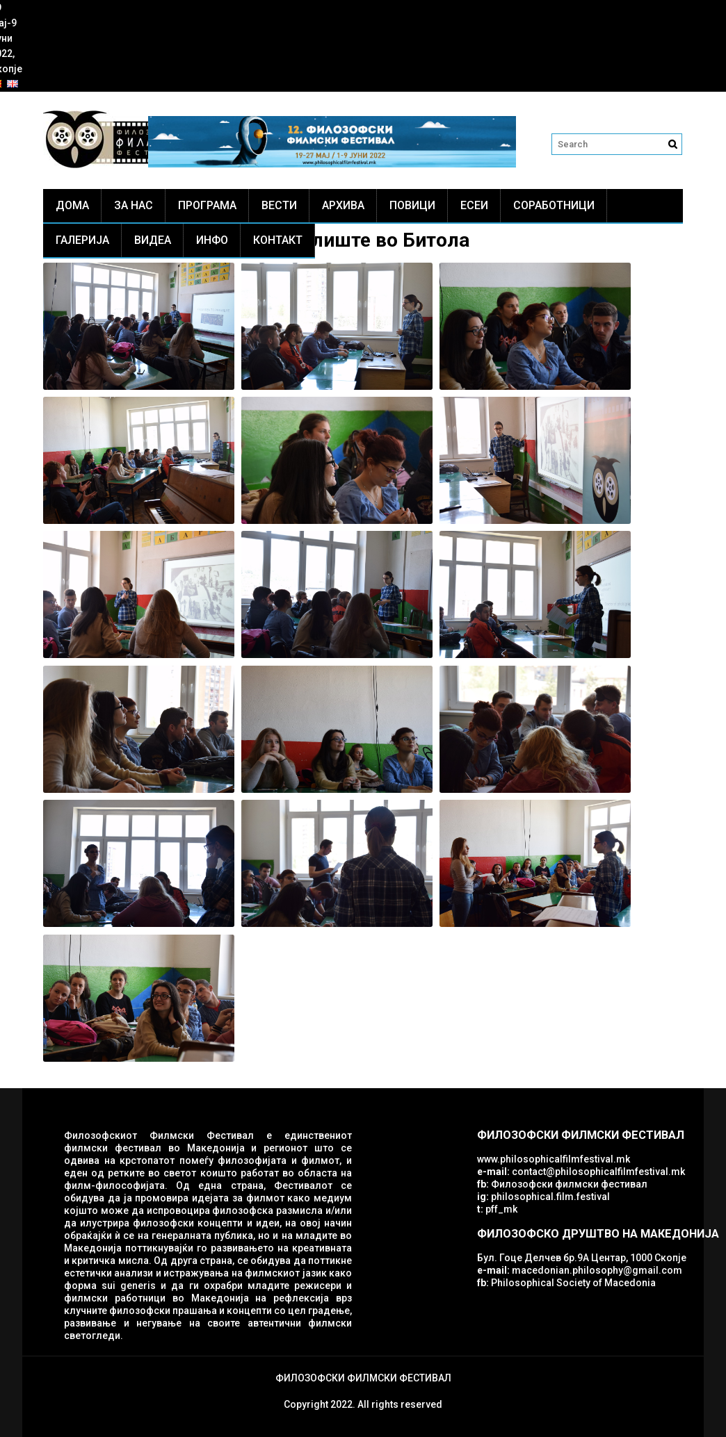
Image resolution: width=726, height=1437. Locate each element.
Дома (72, 205)
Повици (412, 205)
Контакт (277, 240)
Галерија (82, 240)
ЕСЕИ (474, 205)
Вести (279, 205)
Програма (207, 205)
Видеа (152, 240)
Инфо (212, 240)
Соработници (554, 205)
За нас (133, 205)
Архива (343, 205)
